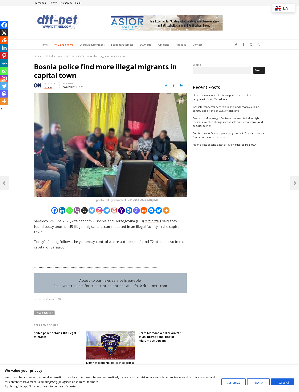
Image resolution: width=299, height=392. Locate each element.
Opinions (163, 44)
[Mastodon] (136, 210)
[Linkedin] (62, 210)
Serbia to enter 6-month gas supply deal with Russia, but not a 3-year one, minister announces (228, 135)
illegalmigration (44, 312)
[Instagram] (99, 210)
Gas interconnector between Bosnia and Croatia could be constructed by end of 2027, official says (226, 108)
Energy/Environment (92, 44)
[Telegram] (106, 210)
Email (78, 3)
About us (181, 44)
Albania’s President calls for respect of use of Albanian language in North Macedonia (224, 97)
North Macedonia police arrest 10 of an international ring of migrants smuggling (160, 336)
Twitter (53, 3)
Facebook (40, 3)
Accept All (283, 382)
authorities (153, 221)
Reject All (258, 382)
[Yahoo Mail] (121, 210)
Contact (197, 44)
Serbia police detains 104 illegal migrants (55, 335)
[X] (84, 210)
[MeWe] (4, 63)
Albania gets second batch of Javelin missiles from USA (224, 144)
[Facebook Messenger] (151, 210)
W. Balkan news (63, 44)
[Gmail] (114, 210)
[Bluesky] (158, 210)
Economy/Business (122, 44)
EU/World (146, 44)
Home (44, 44)
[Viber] (77, 210)
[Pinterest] (4, 55)
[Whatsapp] (69, 210)
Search (197, 64)
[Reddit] (144, 210)
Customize (233, 382)
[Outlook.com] (129, 210)
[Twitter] (91, 210)
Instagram (66, 3)
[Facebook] (54, 210)
